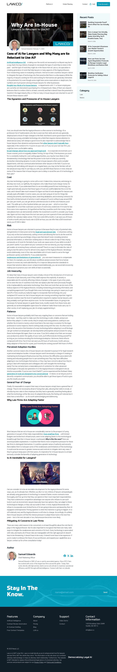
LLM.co (35, 630)
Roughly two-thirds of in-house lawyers (22, 85)
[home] (14, 4)
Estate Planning (67, 4)
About (35, 621)
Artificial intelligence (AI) (16, 62)
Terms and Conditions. (54, 662)
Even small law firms (51, 434)
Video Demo (63, 621)
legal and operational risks (46, 232)
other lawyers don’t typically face (55, 143)
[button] (49, 4)
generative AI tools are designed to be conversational (27, 374)
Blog (34, 627)
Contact (62, 624)
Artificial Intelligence (14, 621)
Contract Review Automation (17, 624)
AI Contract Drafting (14, 627)
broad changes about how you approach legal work (26, 151)
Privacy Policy (39, 662)
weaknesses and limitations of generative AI (24, 257)
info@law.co (90, 630)
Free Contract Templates (15, 630)
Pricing (35, 624)
